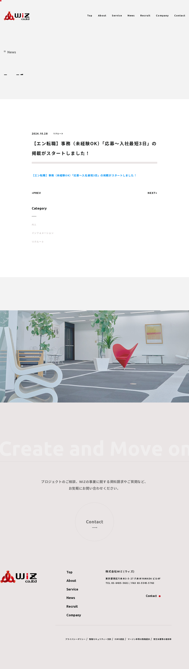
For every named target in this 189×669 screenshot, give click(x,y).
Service (117, 15)
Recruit (145, 15)
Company (162, 15)
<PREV (36, 192)
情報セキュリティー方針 (100, 639)
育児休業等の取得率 (162, 639)
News (131, 15)
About (102, 15)
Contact (179, 15)
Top (89, 15)
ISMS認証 (119, 639)
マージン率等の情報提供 (139, 639)
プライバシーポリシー (75, 639)
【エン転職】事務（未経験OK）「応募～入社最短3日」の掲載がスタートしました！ (84, 175)
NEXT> (152, 192)
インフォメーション (43, 233)
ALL (34, 224)
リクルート (38, 242)
